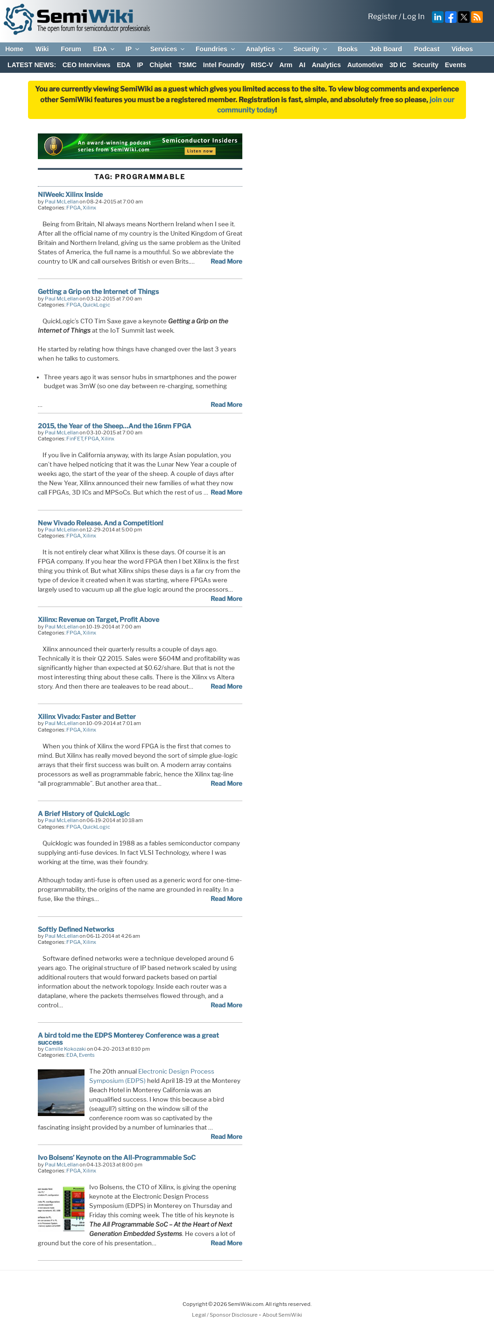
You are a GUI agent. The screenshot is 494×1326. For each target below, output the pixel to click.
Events (455, 65)
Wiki (42, 49)
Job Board (386, 49)
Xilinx (89, 207)
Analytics (264, 49)
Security (310, 49)
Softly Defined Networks (76, 929)
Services (168, 49)
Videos (462, 49)
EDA (104, 49)
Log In (413, 16)
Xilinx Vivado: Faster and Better (87, 716)
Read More (226, 261)
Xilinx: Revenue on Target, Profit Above (98, 619)
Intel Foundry (224, 65)
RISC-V (262, 65)
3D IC (397, 65)
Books (348, 49)
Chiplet (160, 65)
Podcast (426, 49)
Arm (285, 65)
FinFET (74, 438)
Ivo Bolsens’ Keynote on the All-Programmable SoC (117, 1157)
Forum (71, 49)
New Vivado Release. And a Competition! (100, 523)
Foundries (216, 49)
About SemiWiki (282, 1315)
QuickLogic (96, 304)
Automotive (365, 65)
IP (133, 49)
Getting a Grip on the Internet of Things (98, 291)
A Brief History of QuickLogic (84, 813)
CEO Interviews (87, 65)
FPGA (73, 207)
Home (14, 49)
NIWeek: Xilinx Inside (70, 194)
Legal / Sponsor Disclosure (225, 1315)
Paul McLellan (61, 201)
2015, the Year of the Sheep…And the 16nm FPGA (114, 426)
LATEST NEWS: (31, 65)
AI (302, 65)
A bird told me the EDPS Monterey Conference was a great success (128, 1038)
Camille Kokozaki (65, 1049)
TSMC (187, 65)
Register (382, 16)
